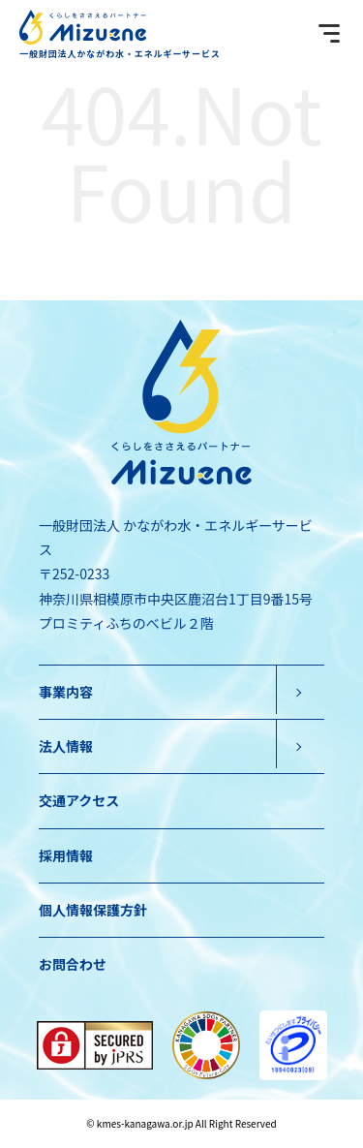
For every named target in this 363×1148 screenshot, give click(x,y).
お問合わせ (72, 964)
